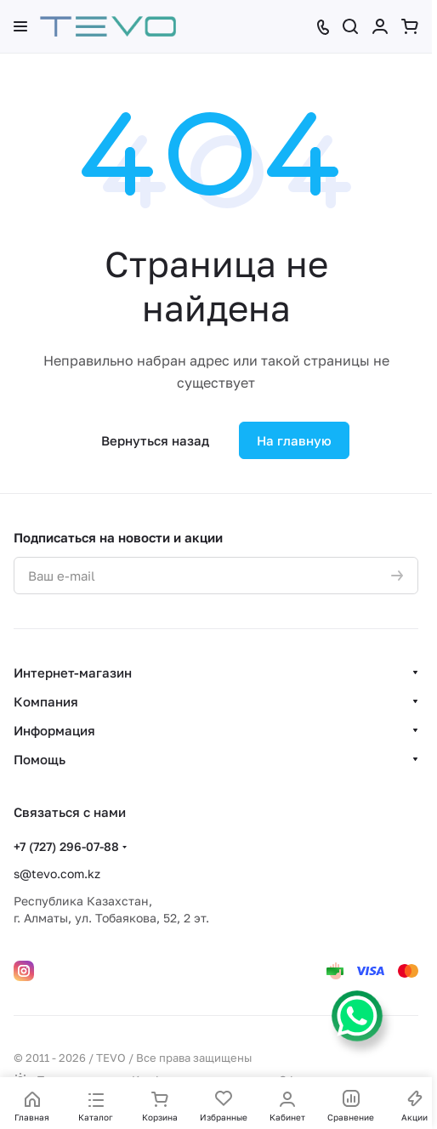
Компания (46, 701)
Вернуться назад (155, 440)
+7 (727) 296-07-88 (66, 846)
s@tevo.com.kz (57, 873)
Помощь (39, 759)
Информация (54, 730)
